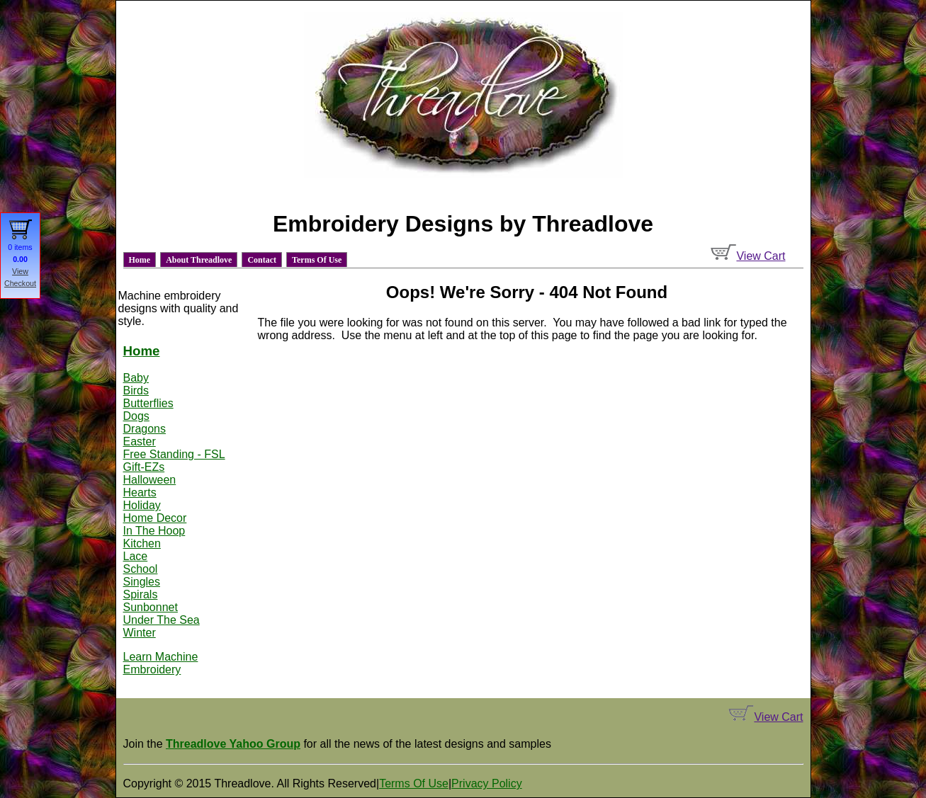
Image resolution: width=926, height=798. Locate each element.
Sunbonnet (150, 607)
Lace (135, 556)
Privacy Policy (486, 783)
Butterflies (148, 403)
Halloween (149, 480)
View (20, 271)
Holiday (142, 505)
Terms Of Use (316, 260)
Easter (139, 441)
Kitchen (142, 543)
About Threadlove (199, 260)
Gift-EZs (144, 467)
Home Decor (155, 518)
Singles (141, 582)
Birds (136, 390)
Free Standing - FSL (174, 454)
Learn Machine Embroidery (160, 663)
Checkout (20, 283)
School (140, 569)
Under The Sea (161, 620)
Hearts (140, 492)
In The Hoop (154, 531)
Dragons (144, 429)
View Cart (748, 256)
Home (140, 260)
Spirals (140, 594)
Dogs (136, 416)
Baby (136, 378)
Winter (139, 633)
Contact (261, 260)
